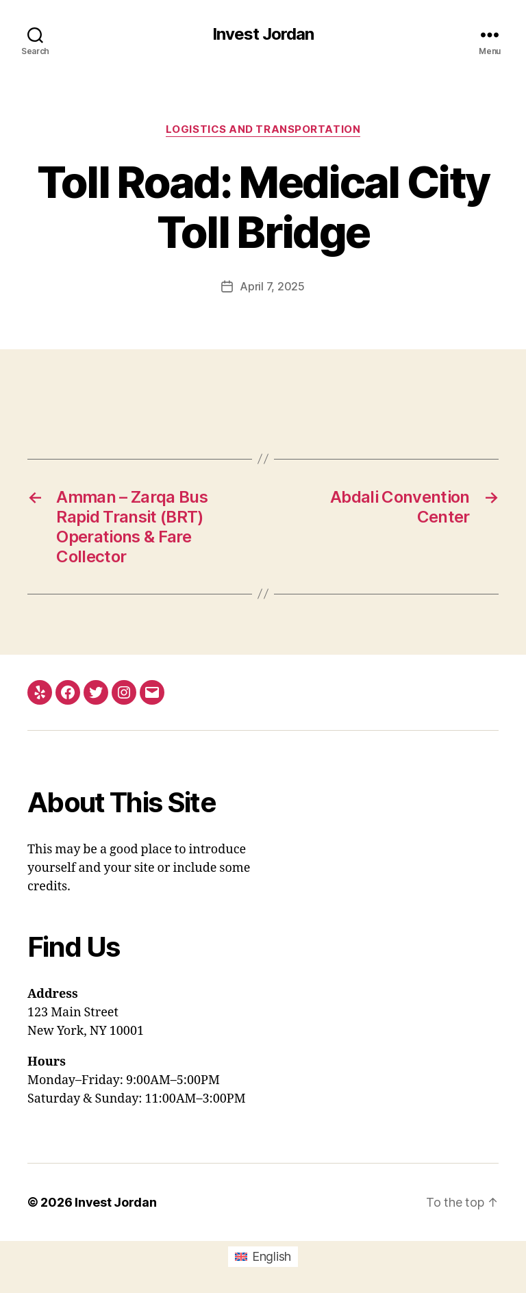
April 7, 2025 (272, 286)
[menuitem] (263, 1256)
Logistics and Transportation (263, 129)
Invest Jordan (263, 34)
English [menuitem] (271, 1256)
